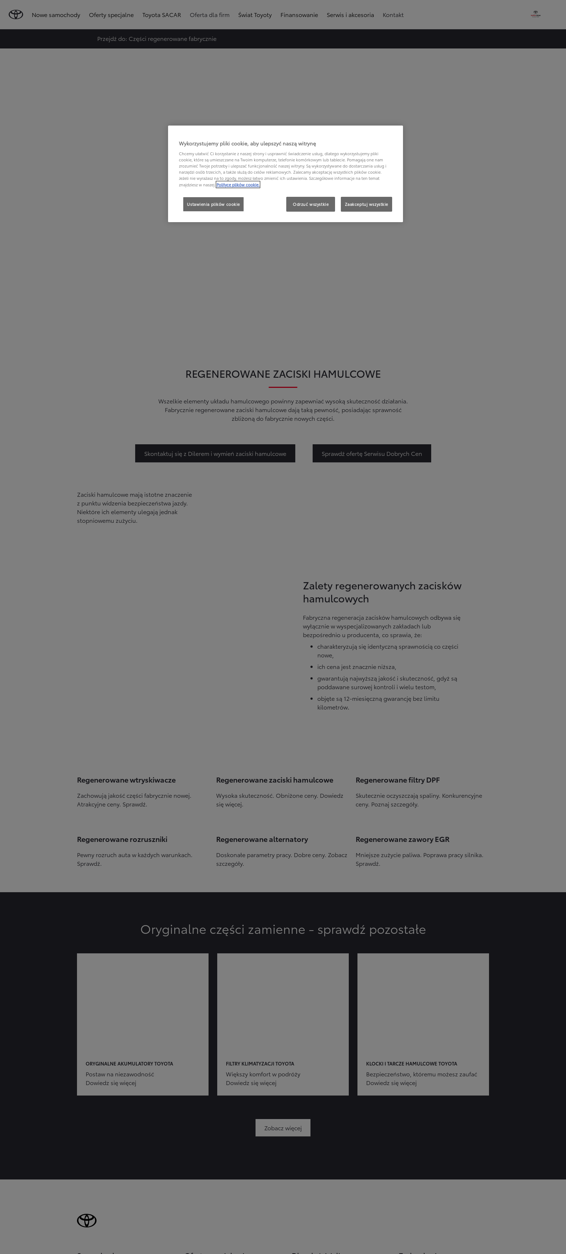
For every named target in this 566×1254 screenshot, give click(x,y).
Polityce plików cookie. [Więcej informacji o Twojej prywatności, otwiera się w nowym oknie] (238, 184)
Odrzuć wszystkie (311, 204)
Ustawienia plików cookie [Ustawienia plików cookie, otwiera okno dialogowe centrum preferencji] (213, 204)
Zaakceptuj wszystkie (366, 204)
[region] (285, 174)
